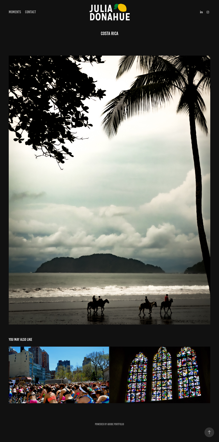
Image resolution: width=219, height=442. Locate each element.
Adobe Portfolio (115, 424)
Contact (30, 12)
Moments (15, 12)
